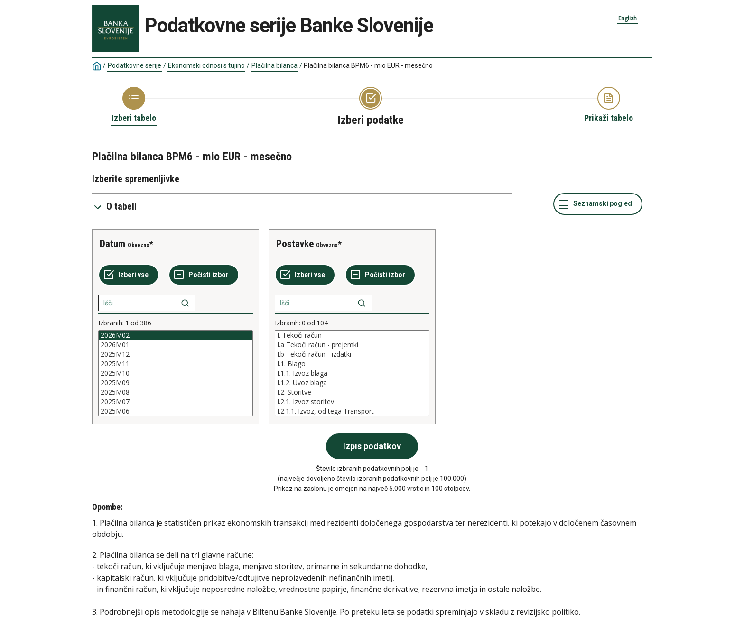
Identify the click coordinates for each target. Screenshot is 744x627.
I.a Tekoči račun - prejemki (352, 345)
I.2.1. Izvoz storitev (352, 401)
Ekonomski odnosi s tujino (206, 65)
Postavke (295, 243)
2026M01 (175, 345)
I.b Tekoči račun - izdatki (352, 354)
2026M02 (175, 335)
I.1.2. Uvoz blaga (352, 382)
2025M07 (175, 401)
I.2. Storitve (352, 392)
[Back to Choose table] (134, 105)
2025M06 (175, 411)
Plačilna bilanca (274, 65)
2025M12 (175, 354)
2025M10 (175, 373)
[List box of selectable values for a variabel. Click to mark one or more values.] (175, 373)
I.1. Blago (352, 364)
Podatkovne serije (134, 65)
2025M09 (175, 382)
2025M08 (175, 392)
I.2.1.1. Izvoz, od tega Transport (352, 411)
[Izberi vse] (128, 275)
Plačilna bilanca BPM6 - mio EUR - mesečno (368, 65)
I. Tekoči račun (352, 335)
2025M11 (175, 364)
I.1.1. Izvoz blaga (352, 373)
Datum (112, 243)
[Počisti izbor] (203, 275)
